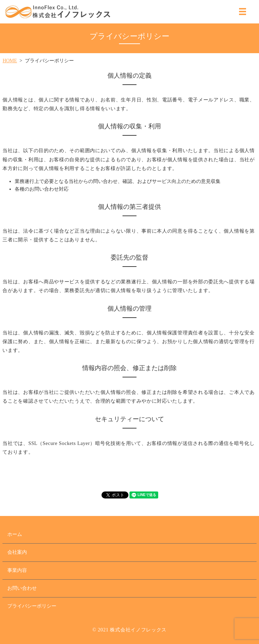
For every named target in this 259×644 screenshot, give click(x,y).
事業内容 (17, 570)
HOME (9, 60)
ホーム (14, 534)
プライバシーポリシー (31, 606)
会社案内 (17, 552)
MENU (242, 11)
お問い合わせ (22, 588)
